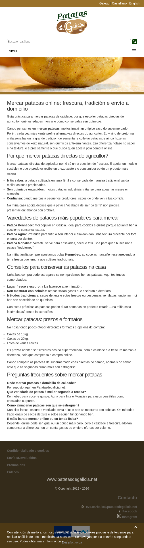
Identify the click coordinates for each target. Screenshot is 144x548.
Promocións (16, 466)
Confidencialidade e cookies (28, 451)
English (134, 3)
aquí (65, 541)
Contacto (127, 498)
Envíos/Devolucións (22, 459)
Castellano (119, 3)
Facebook (130, 512)
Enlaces (13, 473)
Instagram (129, 518)
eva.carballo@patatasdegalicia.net (111, 508)
